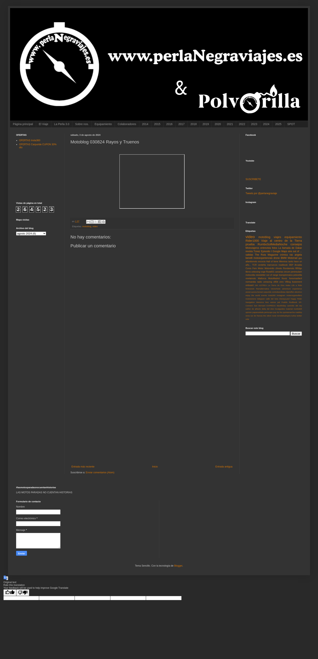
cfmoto (278, 268)
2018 (193, 124)
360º (291, 265)
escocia (261, 261)
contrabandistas (279, 292)
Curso (248, 268)
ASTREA (263, 285)
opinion (249, 312)
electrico (298, 292)
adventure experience (292, 289)
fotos (274, 248)
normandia (251, 282)
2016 (169, 124)
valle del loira (272, 299)
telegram (261, 299)
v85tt (275, 282)
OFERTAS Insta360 (29, 140)
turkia (293, 316)
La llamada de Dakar (290, 248)
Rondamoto (288, 268)
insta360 (272, 295)
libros (248, 271)
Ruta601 (270, 271)
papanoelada (258, 312)
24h (256, 285)
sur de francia (256, 316)
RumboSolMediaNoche (272, 244)
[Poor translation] (22, 592)
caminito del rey (294, 306)
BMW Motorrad (289, 258)
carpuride (267, 292)
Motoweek (250, 289)
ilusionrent (297, 282)
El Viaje (43, 124)
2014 (145, 124)
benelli (249, 258)
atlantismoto (251, 261)
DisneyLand (284, 299)
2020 (218, 124)
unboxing (255, 271)
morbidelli (298, 309)
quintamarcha (289, 312)
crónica (284, 254)
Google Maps (280, 251)
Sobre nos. (82, 124)
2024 (266, 124)
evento (264, 295)
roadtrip (298, 312)
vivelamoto (251, 278)
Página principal (23, 124)
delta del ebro (268, 309)
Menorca (260, 302)
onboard (250, 285)
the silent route (269, 316)
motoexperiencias (263, 258)
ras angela (295, 254)
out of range (272, 275)
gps (300, 258)
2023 (254, 124)
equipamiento (293, 237)
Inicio (155, 466)
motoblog (86, 226)
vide (247, 319)
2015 (157, 124)
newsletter (260, 275)
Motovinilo (269, 268)
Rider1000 (252, 240)
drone (277, 258)
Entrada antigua (223, 466)
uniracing (267, 282)
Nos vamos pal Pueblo (276, 302)
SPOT (291, 124)
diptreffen (290, 292)
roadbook (283, 265)
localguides (280, 309)
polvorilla (297, 275)
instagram (281, 295)
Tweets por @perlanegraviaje (261, 193)
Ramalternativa (262, 289)
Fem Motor (257, 268)
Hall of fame (272, 261)
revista (249, 251)
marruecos (272, 265)
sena (248, 316)
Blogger (178, 565)
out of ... (297, 251)
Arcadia (298, 265)
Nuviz (284, 278)
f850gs (298, 268)
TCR (254, 265)
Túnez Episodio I (262, 251)
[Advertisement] (152, 399)
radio (259, 282)
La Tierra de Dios (276, 285)
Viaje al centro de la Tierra (281, 240)
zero (281, 282)
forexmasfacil (295, 278)
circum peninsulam (293, 271)
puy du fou (277, 312)
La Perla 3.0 (61, 124)
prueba (250, 244)
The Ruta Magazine (266, 254)
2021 (230, 124)
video (95, 226)
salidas (249, 254)
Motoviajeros (252, 248)
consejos (296, 244)
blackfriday (281, 306)
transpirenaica (286, 275)
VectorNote (275, 289)
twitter (299, 316)
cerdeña (262, 265)
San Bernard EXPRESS (265, 306)
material (289, 309)
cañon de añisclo (253, 309)
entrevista (265, 248)
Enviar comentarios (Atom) (100, 472)
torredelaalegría (284, 316)
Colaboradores (127, 124)
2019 (205, 124)
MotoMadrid (274, 278)
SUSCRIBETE (253, 179)
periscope (268, 312)
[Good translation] (9, 592)
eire (290, 251)
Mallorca (262, 278)
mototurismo (251, 299)
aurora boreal (257, 292)
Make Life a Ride (294, 285)
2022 (242, 124)
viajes (277, 237)
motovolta (250, 275)
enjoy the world (253, 295)
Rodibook (293, 302)
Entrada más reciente (82, 466)
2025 (278, 124)
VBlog (288, 282)
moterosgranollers (294, 295)
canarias (279, 271)
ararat (248, 292)
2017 (181, 124)
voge (263, 271)
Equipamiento (103, 124)
